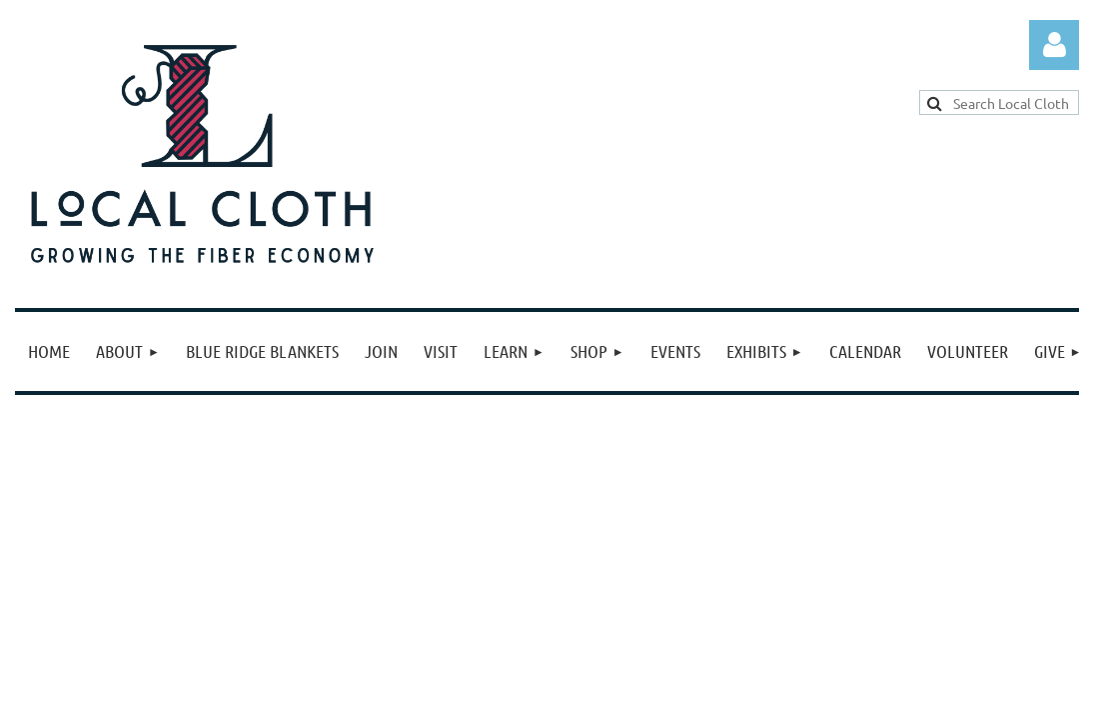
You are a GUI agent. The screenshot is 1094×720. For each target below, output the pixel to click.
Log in (1054, 45)
